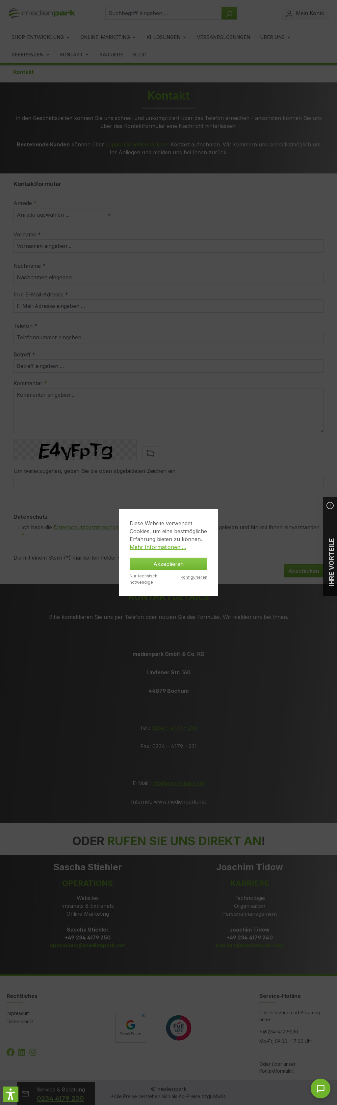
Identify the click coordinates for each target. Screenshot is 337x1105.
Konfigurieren (194, 577)
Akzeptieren (168, 564)
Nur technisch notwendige (143, 579)
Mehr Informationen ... (158, 547)
